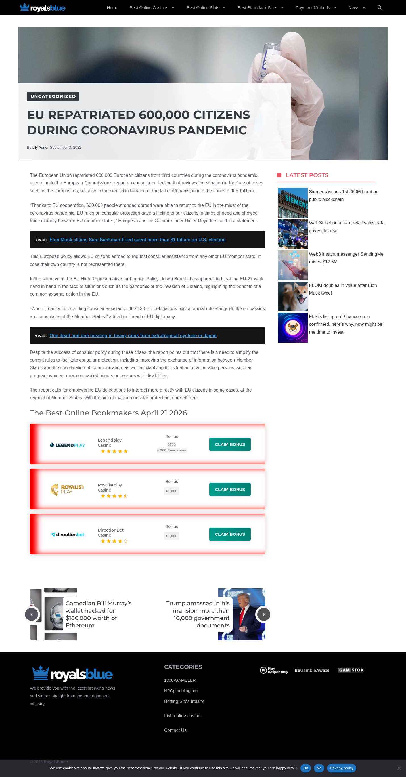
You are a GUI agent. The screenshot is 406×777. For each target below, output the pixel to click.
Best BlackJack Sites (264, 7)
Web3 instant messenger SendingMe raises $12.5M (331, 265)
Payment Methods (319, 7)
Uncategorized (53, 96)
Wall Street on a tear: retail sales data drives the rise (331, 234)
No (319, 768)
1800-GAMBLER (180, 680)
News (360, 7)
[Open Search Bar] (380, 7)
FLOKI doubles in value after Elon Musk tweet (327, 296)
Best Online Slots (209, 7)
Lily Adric (39, 147)
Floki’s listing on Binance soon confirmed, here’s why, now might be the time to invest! (330, 328)
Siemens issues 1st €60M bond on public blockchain (328, 203)
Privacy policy (341, 768)
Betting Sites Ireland (184, 701)
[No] (399, 768)
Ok (305, 768)
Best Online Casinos (155, 7)
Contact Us (175, 730)
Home (112, 7)
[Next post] (263, 614)
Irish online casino (182, 715)
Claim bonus (230, 444)
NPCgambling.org (181, 690)
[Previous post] (31, 614)
